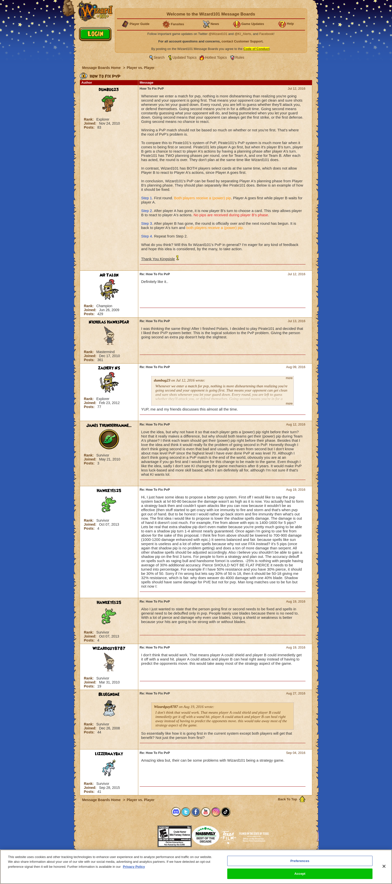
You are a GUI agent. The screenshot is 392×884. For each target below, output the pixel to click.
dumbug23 (109, 90)
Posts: (90, 127)
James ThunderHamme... (109, 426)
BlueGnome (109, 694)
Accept (299, 876)
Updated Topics (184, 57)
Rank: (89, 119)
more (289, 378)
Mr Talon (109, 275)
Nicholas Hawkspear (109, 322)
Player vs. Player (140, 68)
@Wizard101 (217, 34)
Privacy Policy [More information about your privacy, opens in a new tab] (134, 869)
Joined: (91, 123)
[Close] (384, 868)
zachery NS (109, 368)
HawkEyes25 (109, 491)
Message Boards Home (102, 68)
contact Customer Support (242, 41)
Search (159, 57)
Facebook (266, 34)
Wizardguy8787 (109, 649)
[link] (145, 835)
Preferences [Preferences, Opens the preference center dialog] (300, 863)
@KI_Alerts (242, 34)
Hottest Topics (216, 57)
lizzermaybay (109, 754)
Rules (239, 57)
